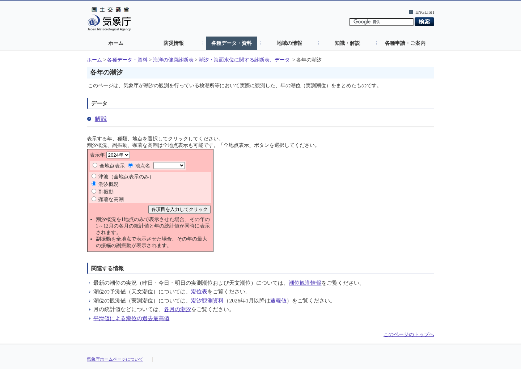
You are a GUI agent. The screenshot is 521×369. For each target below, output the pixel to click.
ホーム (115, 43)
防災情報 (174, 43)
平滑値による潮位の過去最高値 (131, 318)
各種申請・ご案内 (405, 43)
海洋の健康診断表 (173, 60)
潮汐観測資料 (207, 300)
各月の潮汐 (177, 309)
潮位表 (199, 291)
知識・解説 (347, 43)
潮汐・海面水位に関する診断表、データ (244, 60)
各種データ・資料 (231, 43)
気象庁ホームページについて (115, 359)
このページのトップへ (409, 334)
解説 (101, 118)
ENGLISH (424, 12)
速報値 (278, 300)
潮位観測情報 (305, 283)
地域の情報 (289, 43)
